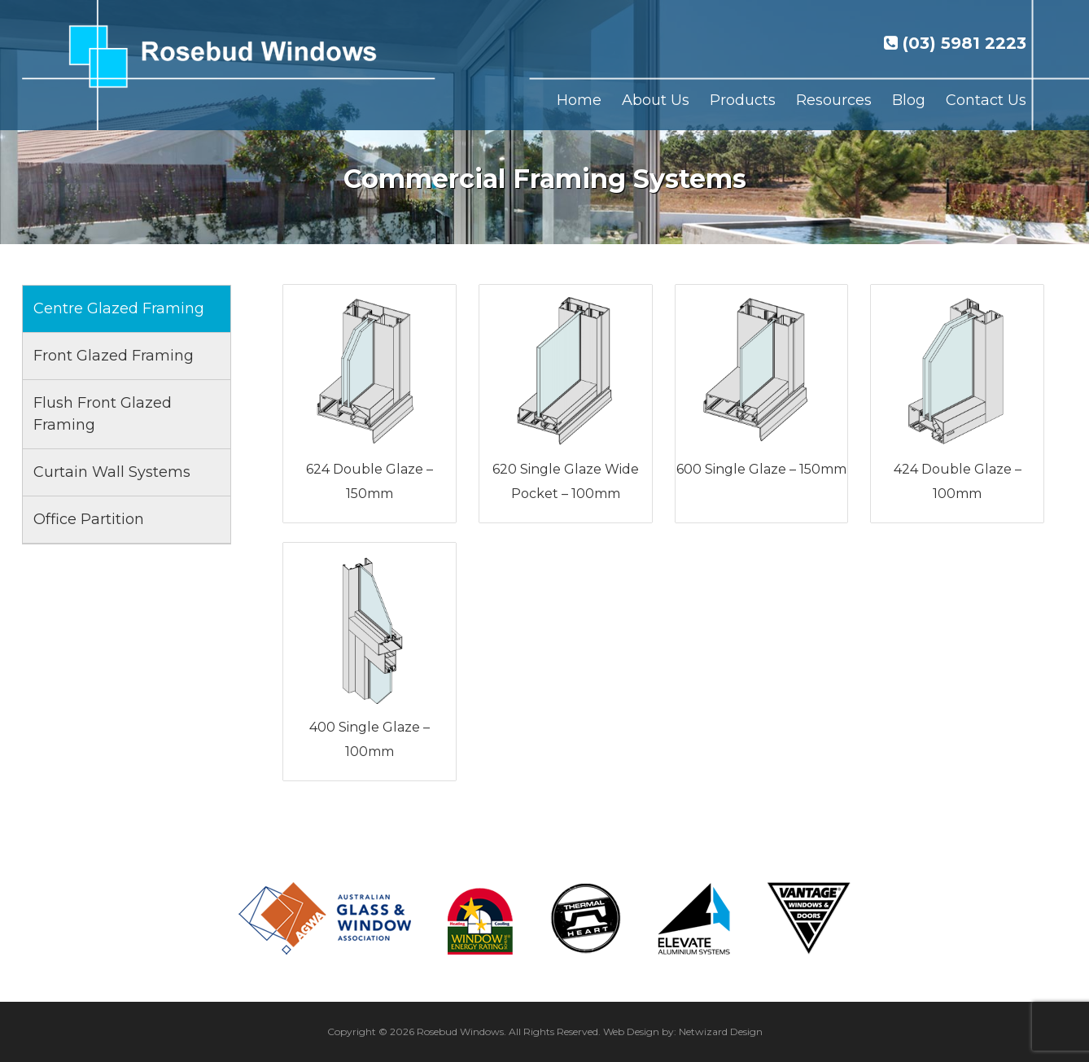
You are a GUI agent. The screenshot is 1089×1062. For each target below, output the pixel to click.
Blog (908, 100)
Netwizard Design (721, 1031)
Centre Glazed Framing (118, 308)
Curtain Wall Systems (111, 472)
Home (579, 100)
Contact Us (986, 100)
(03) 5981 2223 (955, 43)
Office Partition (88, 519)
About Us (655, 100)
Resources (834, 100)
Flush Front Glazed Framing (102, 414)
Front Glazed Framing (113, 356)
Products (743, 100)
